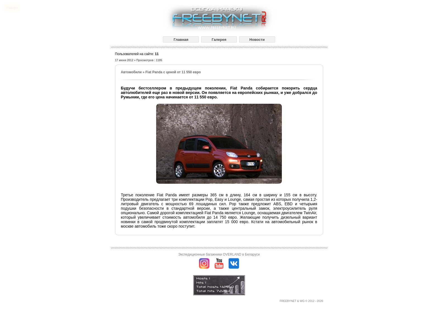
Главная (180, 39)
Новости (257, 39)
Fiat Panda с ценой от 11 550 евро (173, 72)
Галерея (219, 39)
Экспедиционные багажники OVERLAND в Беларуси (219, 254)
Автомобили (131, 72)
